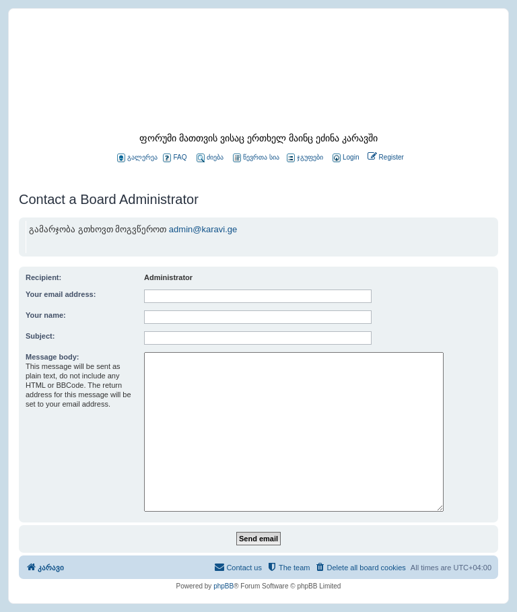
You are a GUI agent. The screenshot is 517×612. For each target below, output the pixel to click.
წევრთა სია (256, 158)
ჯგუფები (305, 158)
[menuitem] (345, 158)
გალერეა (137, 158)
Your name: (46, 315)
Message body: (52, 357)
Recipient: (43, 277)
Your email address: (61, 294)
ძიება (210, 158)
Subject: (40, 336)
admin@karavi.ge (203, 229)
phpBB (223, 586)
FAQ (174, 158)
